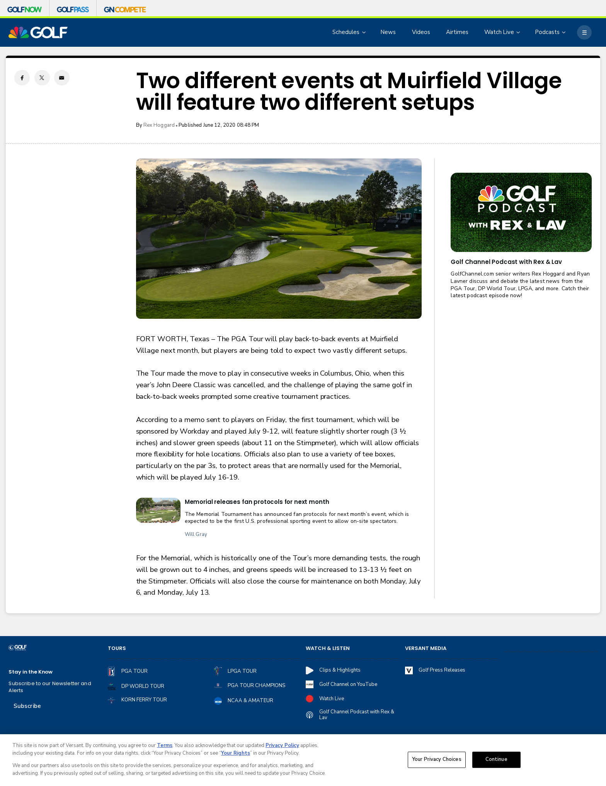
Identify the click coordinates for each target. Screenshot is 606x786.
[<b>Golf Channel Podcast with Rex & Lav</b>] (521, 212)
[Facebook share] (22, 77)
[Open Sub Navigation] (364, 32)
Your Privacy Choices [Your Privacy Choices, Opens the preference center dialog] (436, 761)
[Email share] (62, 77)
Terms (164, 747)
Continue (496, 761)
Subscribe (27, 706)
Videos (421, 32)
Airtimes (457, 32)
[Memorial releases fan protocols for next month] (158, 510)
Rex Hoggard (159, 125)
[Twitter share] (42, 77)
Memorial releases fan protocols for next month (257, 502)
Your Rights (235, 755)
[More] (584, 32)
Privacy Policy (282, 747)
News (388, 32)
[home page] (38, 33)
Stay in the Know (31, 672)
